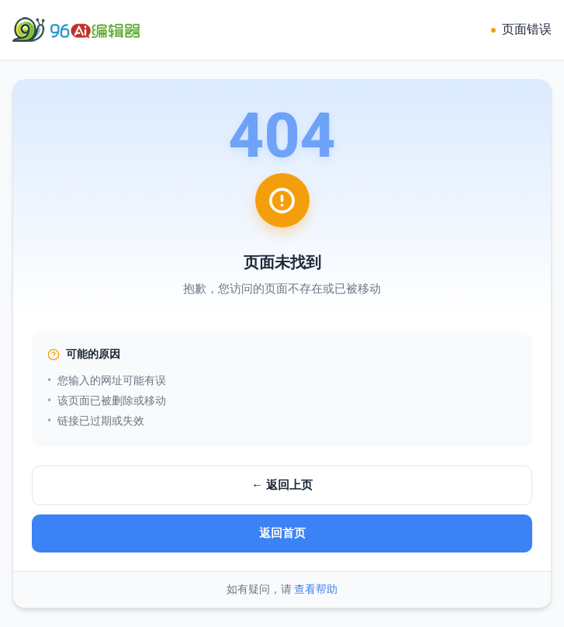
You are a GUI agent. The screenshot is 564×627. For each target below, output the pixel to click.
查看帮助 (315, 589)
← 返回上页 (282, 485)
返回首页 (282, 533)
